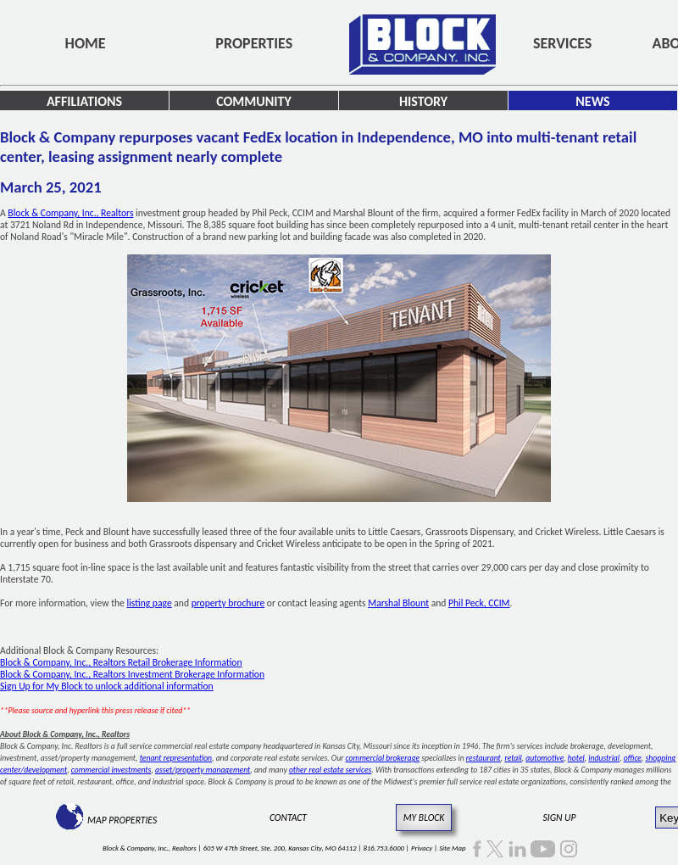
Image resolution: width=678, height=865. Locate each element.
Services (562, 43)
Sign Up (559, 817)
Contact (288, 817)
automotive (544, 758)
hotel (576, 758)
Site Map (452, 848)
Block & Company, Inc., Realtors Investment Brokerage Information (132, 674)
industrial (604, 758)
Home (85, 43)
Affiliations (84, 101)
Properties (253, 43)
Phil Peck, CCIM (478, 603)
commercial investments (111, 770)
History (423, 101)
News (592, 101)
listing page (149, 603)
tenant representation (176, 758)
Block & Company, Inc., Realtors (70, 213)
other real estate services (330, 770)
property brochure (228, 603)
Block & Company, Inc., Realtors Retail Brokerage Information (121, 662)
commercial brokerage (383, 758)
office (633, 758)
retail (512, 758)
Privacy (421, 848)
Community (254, 101)
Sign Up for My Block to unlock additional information (107, 686)
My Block (424, 817)
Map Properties (122, 820)
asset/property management (202, 770)
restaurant (483, 758)
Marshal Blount (398, 603)
